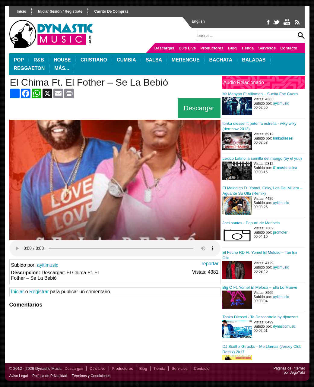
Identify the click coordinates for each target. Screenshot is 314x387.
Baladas (253, 59)
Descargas (164, 48)
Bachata (221, 59)
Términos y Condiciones (91, 376)
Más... (61, 68)
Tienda (247, 48)
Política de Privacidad (49, 376)
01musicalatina (285, 168)
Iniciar (17, 291)
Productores (212, 48)
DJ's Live (187, 48)
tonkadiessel (283, 138)
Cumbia (126, 59)
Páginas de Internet (289, 368)
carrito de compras (111, 11)
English (198, 21)
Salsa (154, 59)
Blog (232, 48)
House (62, 59)
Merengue (185, 59)
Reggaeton (29, 68)
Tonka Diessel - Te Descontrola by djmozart (260, 317)
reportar (209, 263)
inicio (21, 11)
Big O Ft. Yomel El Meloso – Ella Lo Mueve (260, 287)
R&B (38, 59)
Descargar (199, 108)
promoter (280, 232)
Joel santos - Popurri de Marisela (251, 223)
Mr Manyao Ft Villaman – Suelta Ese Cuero (260, 94)
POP (19, 59)
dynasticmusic (284, 326)
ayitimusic (47, 265)
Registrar (39, 291)
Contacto (288, 48)
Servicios (267, 48)
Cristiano (94, 59)
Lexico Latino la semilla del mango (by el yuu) (262, 158)
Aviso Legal (18, 376)
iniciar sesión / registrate (60, 11)
